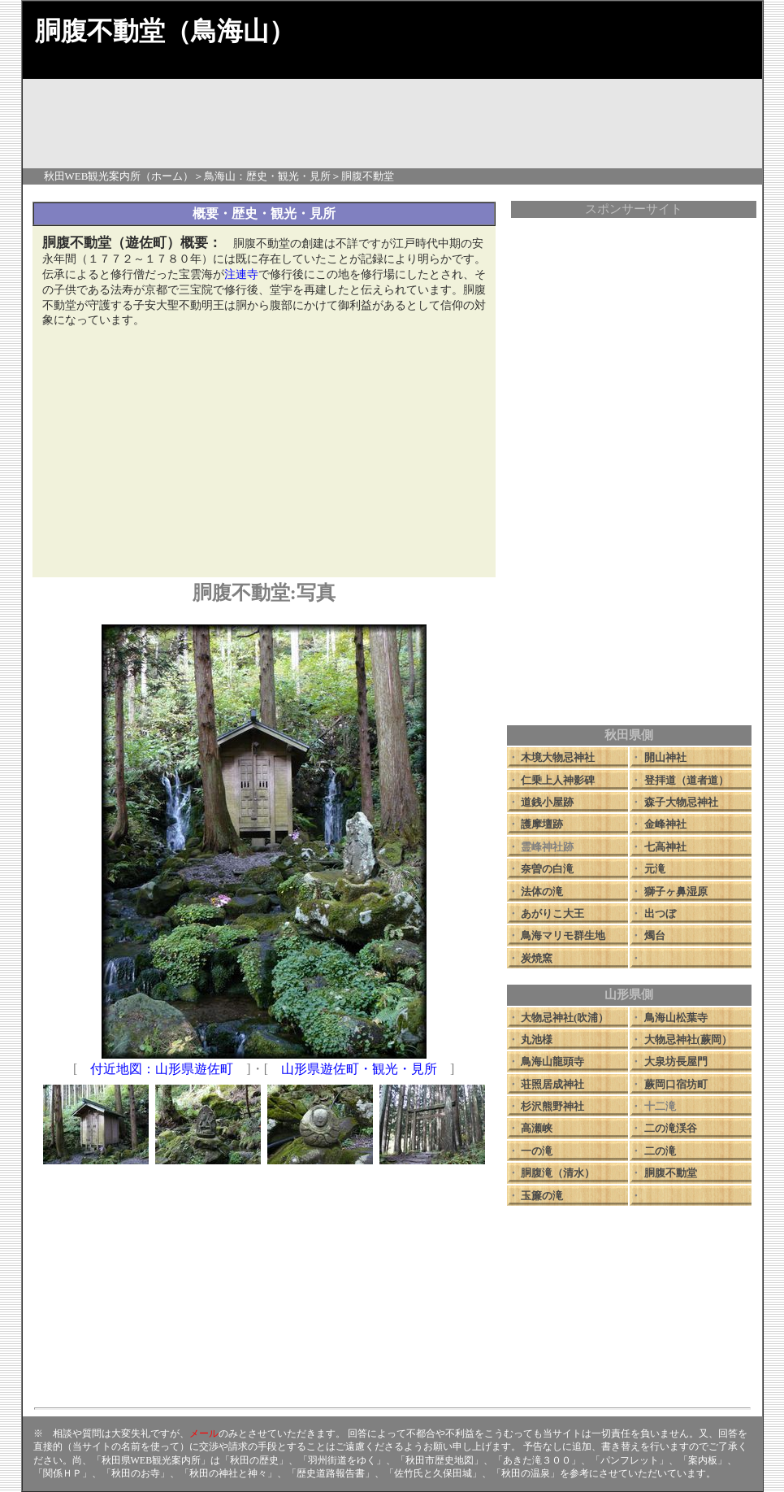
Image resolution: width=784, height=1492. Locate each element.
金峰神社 (665, 824)
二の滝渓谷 (670, 1128)
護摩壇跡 (542, 824)
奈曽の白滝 (547, 869)
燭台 (654, 935)
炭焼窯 (536, 958)
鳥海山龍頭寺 (552, 1061)
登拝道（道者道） (686, 780)
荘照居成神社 (552, 1084)
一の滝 (536, 1151)
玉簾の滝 (542, 1196)
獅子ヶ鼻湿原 (676, 891)
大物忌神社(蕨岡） (688, 1039)
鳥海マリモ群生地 (563, 935)
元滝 (654, 869)
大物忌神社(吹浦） (565, 1017)
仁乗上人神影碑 (558, 780)
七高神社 (665, 847)
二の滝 (660, 1151)
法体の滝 (542, 891)
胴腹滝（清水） (558, 1173)
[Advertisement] (264, 454)
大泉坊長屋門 (676, 1061)
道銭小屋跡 (547, 802)
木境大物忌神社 (558, 757)
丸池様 (536, 1039)
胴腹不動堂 (670, 1173)
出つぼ (660, 913)
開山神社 (665, 757)
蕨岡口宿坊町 (676, 1084)
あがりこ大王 (552, 913)
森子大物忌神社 (681, 802)
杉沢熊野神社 (552, 1106)
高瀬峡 (536, 1128)
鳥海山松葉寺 (676, 1017)
